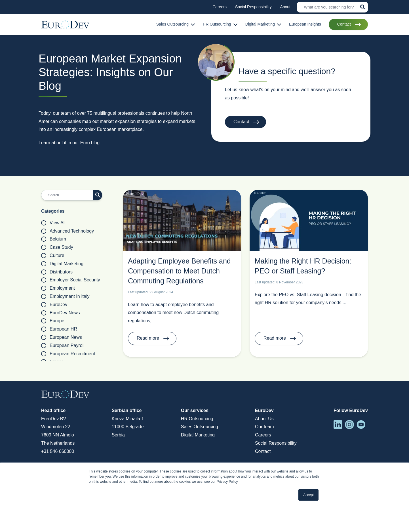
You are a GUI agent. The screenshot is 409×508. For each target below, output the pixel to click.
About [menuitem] (285, 7)
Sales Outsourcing (199, 426)
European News (61, 337)
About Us (264, 418)
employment (58, 288)
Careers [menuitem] (219, 7)
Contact (241, 121)
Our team (264, 426)
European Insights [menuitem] (305, 24)
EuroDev (54, 304)
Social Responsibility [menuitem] (253, 7)
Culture (52, 255)
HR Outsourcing (197, 418)
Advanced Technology (67, 231)
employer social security (70, 280)
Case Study (57, 247)
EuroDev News (60, 312)
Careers (263, 434)
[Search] (332, 7)
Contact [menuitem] (344, 24)
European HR (59, 329)
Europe (52, 320)
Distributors (57, 272)
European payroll (63, 345)
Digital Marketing (62, 263)
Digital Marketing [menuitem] (260, 24)
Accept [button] (308, 495)
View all (53, 222)
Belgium (53, 239)
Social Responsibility (276, 443)
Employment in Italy (65, 296)
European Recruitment (68, 353)
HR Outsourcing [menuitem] (217, 24)
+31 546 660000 (57, 451)
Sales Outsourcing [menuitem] (172, 24)
